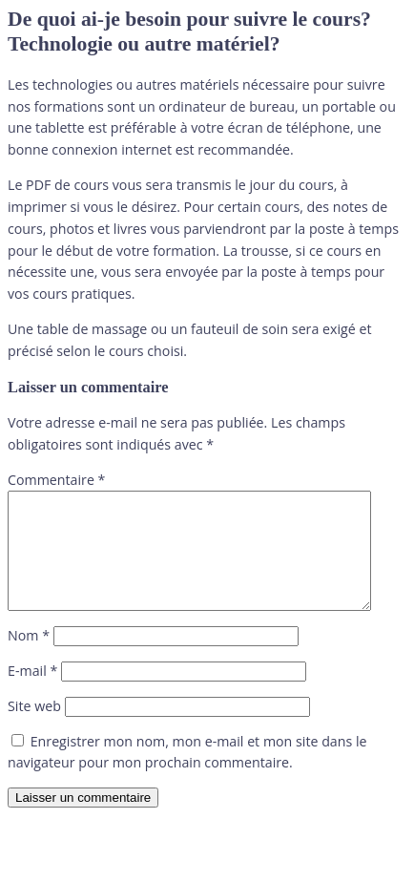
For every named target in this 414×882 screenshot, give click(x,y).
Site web (34, 729)
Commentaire (56, 480)
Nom (29, 658)
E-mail (32, 693)
